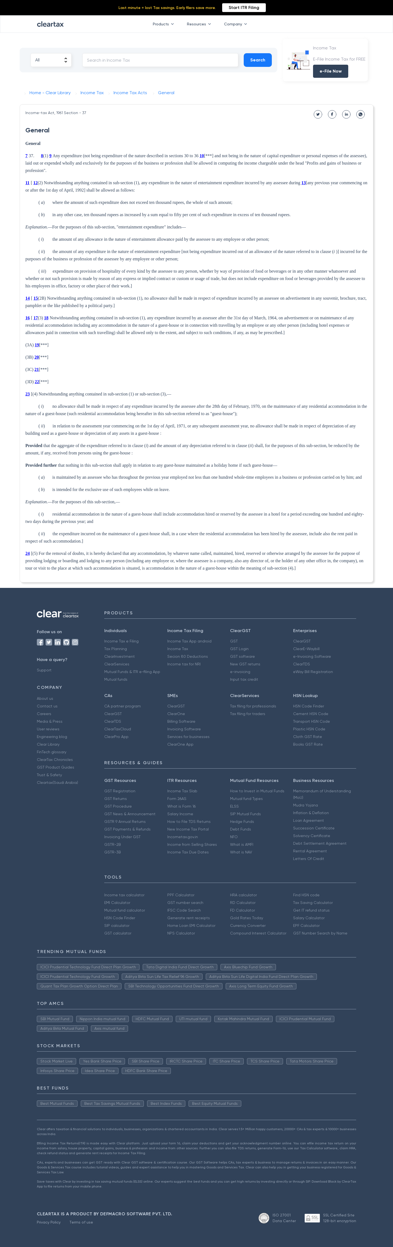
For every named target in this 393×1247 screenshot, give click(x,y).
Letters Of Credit (308, 858)
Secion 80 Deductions (187, 656)
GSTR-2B (112, 844)
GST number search (185, 902)
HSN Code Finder (308, 706)
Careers (44, 714)
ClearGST (302, 641)
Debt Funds (240, 829)
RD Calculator (242, 902)
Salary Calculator (308, 918)
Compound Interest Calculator (258, 933)
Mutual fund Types (246, 798)
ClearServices (116, 664)
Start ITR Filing (244, 7)
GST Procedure (118, 806)
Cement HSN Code (310, 714)
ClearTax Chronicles (55, 759)
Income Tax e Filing (121, 641)
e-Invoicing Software (312, 656)
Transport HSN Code (311, 721)
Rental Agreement (310, 851)
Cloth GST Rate (307, 736)
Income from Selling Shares (192, 844)
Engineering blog (52, 736)
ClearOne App (180, 744)
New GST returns (245, 664)
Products (164, 24)
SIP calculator (116, 925)
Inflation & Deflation (311, 813)
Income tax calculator (124, 895)
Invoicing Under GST (122, 837)
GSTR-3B (112, 852)
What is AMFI (241, 844)
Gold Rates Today (246, 918)
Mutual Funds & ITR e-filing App (132, 671)
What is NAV (241, 852)
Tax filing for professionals (253, 706)
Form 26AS (176, 798)
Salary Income (180, 814)
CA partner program (122, 706)
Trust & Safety (49, 775)
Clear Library (48, 744)
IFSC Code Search (184, 910)
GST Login (239, 649)
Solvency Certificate (311, 836)
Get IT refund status (311, 910)
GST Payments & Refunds (127, 829)
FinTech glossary (51, 752)
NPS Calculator (181, 933)
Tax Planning (115, 649)
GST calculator (117, 933)
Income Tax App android (189, 641)
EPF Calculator (306, 925)
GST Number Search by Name (320, 933)
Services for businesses (188, 736)
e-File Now (331, 71)
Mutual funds (115, 679)
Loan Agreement (308, 820)
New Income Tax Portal (188, 829)
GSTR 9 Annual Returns (125, 821)
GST (234, 641)
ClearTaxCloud (117, 729)
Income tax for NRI (184, 664)
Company (236, 24)
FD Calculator (242, 910)
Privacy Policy (49, 1222)
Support (44, 670)
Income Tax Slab (182, 791)
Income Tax (177, 649)
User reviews (48, 729)
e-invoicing (240, 671)
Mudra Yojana (305, 805)
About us (45, 698)
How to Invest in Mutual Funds (257, 791)
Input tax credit (244, 679)
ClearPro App (116, 736)
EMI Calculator (117, 902)
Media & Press (49, 721)
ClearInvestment (119, 656)
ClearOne (176, 714)
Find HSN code (306, 895)
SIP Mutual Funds (245, 814)
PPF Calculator (180, 895)
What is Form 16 (181, 806)
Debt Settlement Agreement (320, 843)
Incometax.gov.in (182, 837)
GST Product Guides (55, 767)
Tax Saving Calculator (313, 902)
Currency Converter (248, 925)
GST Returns (115, 798)
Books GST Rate (308, 744)
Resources (200, 24)
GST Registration (119, 791)
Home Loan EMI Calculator (191, 925)
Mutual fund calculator (124, 910)
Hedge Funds (242, 821)
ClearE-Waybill (306, 649)
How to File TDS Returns (189, 821)
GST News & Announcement (130, 814)
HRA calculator (243, 895)
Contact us (47, 706)
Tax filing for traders (247, 714)
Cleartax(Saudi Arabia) (57, 782)
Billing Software (181, 721)
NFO (234, 837)
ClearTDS (301, 664)
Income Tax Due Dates (188, 852)
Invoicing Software (184, 729)
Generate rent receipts (188, 918)
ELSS (234, 806)
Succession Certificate (314, 828)
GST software (242, 656)
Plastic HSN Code (309, 729)
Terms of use (81, 1222)
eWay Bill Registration (313, 671)
